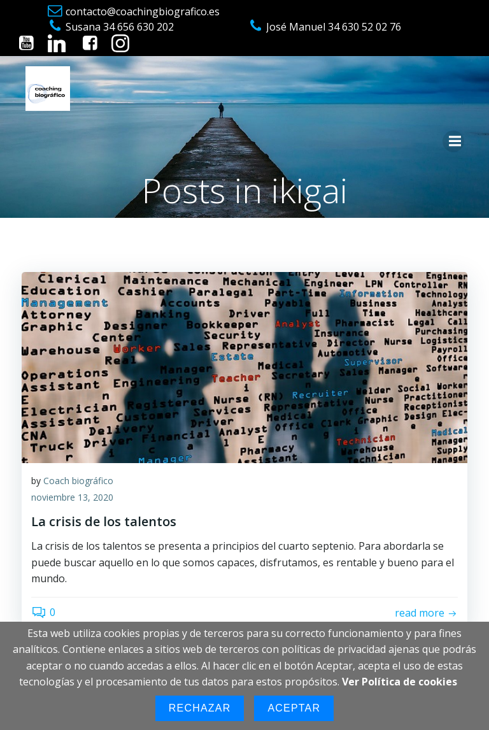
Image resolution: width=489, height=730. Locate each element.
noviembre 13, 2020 (72, 497)
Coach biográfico (78, 481)
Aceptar (293, 708)
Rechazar (200, 708)
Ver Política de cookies (399, 682)
